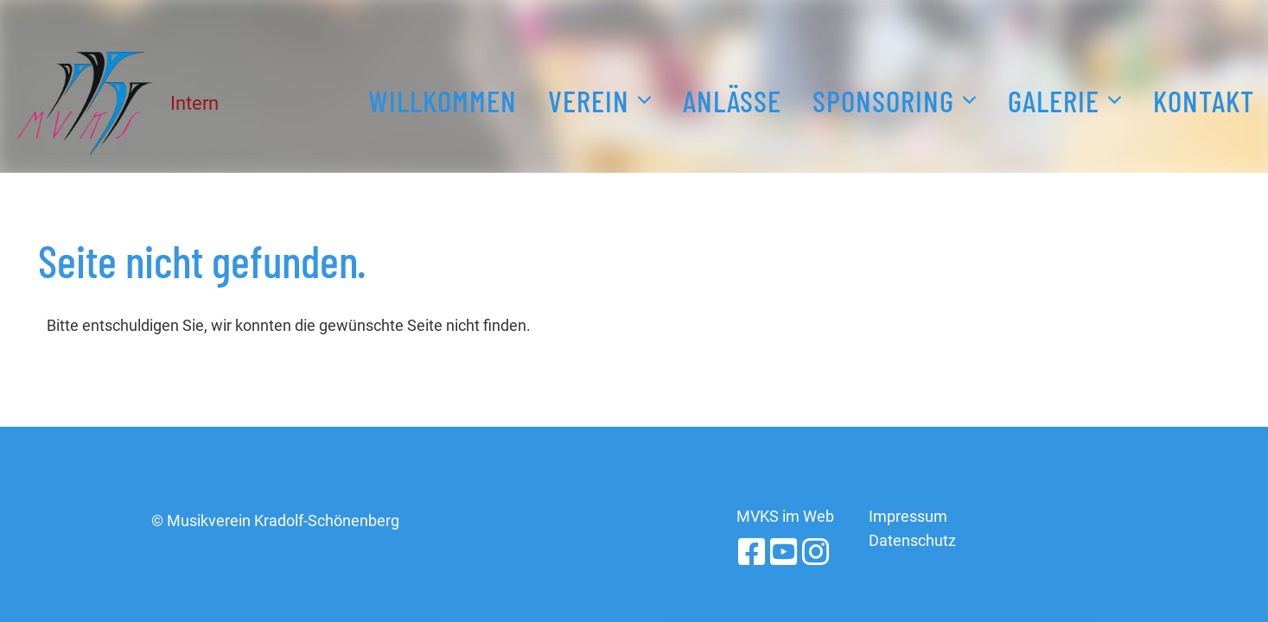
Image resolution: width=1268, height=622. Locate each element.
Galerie (1065, 97)
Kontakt (1203, 100)
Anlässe (732, 100)
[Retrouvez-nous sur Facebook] (752, 553)
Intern (194, 103)
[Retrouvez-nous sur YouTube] (784, 553)
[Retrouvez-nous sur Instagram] (816, 553)
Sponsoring (894, 97)
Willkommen (442, 100)
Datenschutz (912, 540)
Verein (600, 97)
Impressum (908, 516)
